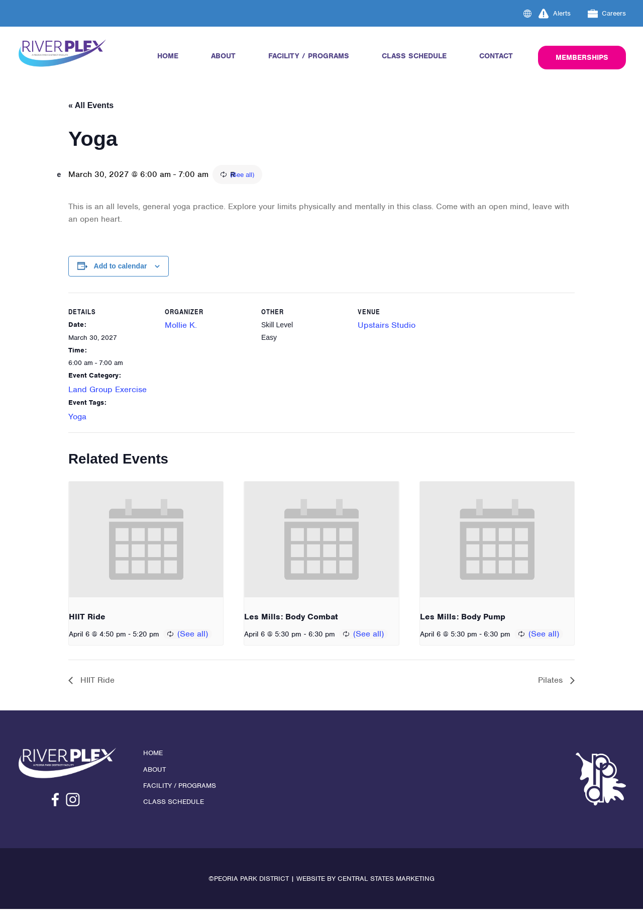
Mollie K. (181, 326)
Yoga (77, 418)
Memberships (582, 57)
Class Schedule (414, 55)
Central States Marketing (386, 880)
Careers (607, 14)
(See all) (299, 175)
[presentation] (146, 541)
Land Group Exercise (107, 390)
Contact (496, 55)
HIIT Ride (87, 618)
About (223, 55)
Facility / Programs (308, 55)
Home (167, 55)
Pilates (551, 682)
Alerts (555, 14)
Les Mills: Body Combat (291, 618)
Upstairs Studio (386, 326)
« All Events (91, 105)
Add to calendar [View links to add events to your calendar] (120, 267)
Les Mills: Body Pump (462, 618)
